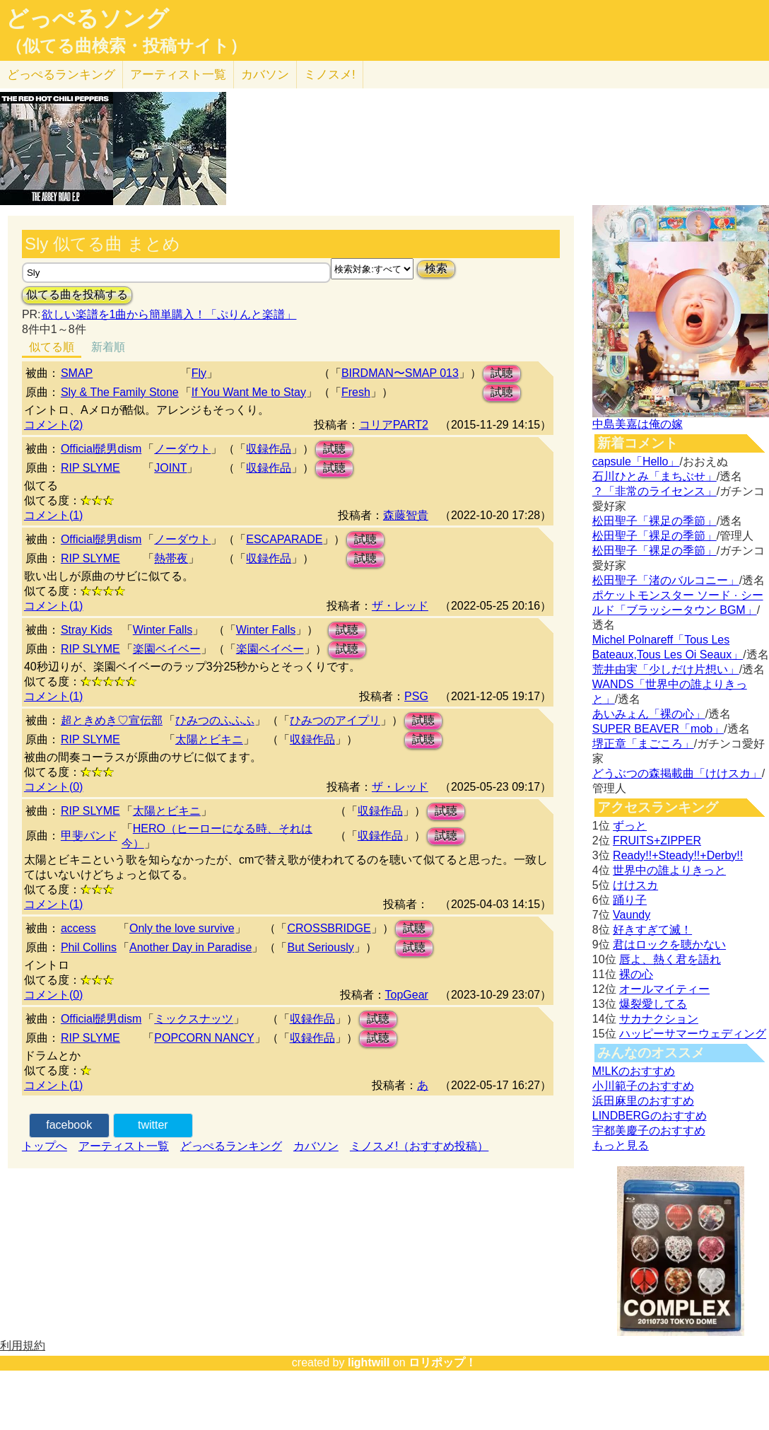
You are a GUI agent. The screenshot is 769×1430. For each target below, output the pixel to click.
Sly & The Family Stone (120, 392)
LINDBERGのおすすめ (649, 1116)
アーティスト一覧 (123, 1146)
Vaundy (631, 915)
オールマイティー (664, 989)
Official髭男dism (101, 449)
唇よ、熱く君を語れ (670, 959)
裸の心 (636, 974)
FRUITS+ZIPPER (657, 841)
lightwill (369, 1362)
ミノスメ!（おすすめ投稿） (419, 1146)
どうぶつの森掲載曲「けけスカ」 (677, 773)
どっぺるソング (87, 18)
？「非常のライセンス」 (654, 491)
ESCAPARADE (284, 539)
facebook (69, 1125)
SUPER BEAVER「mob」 (658, 729)
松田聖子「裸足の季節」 (654, 521)
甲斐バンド (89, 836)
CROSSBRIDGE (328, 928)
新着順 (108, 347)
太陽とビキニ (209, 739)
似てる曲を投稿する (77, 295)
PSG (416, 696)
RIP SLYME (90, 468)
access (78, 928)
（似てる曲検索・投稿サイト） (126, 46)
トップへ (44, 1146)
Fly (199, 373)
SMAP (77, 373)
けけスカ (635, 885)
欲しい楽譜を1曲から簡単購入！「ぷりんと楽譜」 (169, 314)
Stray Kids (86, 630)
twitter (153, 1125)
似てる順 (51, 347)
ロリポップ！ (442, 1362)
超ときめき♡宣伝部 (112, 720)
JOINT (170, 468)
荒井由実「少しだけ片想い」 (665, 669)
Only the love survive (182, 928)
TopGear (406, 995)
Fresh (355, 392)
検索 (436, 268)
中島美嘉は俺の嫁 (637, 424)
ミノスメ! (330, 74)
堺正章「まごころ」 (643, 744)
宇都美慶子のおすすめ (648, 1130)
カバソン (265, 74)
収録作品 (268, 449)
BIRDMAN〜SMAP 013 (400, 373)
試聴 (502, 373)
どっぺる (61, 74)
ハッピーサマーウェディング (692, 1034)
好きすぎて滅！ (652, 930)
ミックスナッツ (193, 1019)
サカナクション (658, 1019)
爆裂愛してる (653, 1004)
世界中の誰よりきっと (669, 870)
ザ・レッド (400, 606)
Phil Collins (89, 947)
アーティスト (178, 74)
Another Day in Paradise (190, 947)
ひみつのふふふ (214, 720)
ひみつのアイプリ (335, 720)
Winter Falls (162, 630)
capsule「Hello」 (636, 461)
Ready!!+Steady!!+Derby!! (678, 855)
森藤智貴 (405, 515)
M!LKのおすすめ (633, 1071)
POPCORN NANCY (204, 1038)
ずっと (630, 826)
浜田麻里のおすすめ (643, 1101)
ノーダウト (182, 449)
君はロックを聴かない (669, 944)
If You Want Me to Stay (249, 392)
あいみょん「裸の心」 (648, 714)
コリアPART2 (393, 425)
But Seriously (320, 947)
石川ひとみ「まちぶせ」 (654, 476)
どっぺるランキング (231, 1146)
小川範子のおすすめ (643, 1086)
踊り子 (630, 900)
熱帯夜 (171, 558)
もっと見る (620, 1145)
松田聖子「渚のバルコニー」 (665, 580)
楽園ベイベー (167, 649)
